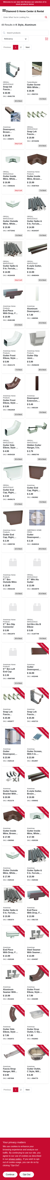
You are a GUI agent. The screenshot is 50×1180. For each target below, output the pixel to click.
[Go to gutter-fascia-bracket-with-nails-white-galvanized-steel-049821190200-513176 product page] (13, 786)
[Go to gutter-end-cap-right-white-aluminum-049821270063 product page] (13, 486)
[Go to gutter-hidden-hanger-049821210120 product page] (37, 441)
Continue (10, 1174)
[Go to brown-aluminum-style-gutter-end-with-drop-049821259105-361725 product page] (13, 307)
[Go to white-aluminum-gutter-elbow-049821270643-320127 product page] (13, 351)
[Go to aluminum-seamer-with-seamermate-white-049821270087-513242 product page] (13, 985)
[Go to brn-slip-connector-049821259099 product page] (13, 620)
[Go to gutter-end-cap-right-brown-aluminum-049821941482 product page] (13, 531)
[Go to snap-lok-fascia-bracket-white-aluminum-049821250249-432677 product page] (13, 707)
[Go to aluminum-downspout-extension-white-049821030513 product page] (37, 307)
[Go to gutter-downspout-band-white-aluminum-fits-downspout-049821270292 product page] (37, 531)
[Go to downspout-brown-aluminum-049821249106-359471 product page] (13, 127)
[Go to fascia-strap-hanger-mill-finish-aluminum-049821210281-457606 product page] (13, 1064)
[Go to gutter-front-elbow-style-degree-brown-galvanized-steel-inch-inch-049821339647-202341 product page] (13, 396)
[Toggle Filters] (46, 38)
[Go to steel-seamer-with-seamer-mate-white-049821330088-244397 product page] (37, 945)
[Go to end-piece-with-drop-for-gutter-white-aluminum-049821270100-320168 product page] (13, 945)
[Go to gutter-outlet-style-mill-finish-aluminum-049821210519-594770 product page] (37, 1064)
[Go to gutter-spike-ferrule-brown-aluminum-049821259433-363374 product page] (13, 262)
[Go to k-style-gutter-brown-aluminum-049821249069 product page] (37, 262)
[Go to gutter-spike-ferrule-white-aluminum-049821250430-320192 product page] (37, 866)
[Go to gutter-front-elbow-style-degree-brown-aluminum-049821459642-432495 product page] (37, 985)
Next (28, 47)
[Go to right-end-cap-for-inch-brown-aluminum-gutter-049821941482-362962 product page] (37, 486)
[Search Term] (25, 17)
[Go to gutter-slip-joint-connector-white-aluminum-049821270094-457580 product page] (37, 351)
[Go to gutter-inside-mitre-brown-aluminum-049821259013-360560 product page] (13, 826)
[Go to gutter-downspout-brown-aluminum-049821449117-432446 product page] (37, 665)
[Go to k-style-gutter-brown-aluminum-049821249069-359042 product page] (37, 786)
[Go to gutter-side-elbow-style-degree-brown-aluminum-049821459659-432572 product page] (13, 1024)
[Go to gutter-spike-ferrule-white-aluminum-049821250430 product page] (37, 217)
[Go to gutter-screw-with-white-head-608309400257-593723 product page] (37, 83)
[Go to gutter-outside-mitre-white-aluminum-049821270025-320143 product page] (13, 217)
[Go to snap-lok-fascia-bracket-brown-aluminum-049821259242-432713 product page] (37, 707)
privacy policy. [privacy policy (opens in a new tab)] (15, 1159)
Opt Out (26, 1174)
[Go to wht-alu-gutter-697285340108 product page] (37, 575)
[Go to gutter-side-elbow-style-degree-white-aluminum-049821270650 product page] (13, 441)
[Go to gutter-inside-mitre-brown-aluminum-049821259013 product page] (37, 172)
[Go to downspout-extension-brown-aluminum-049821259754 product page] (37, 396)
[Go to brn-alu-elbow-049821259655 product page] (37, 620)
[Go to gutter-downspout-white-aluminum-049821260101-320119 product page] (13, 747)
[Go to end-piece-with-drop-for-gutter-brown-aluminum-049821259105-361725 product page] (37, 905)
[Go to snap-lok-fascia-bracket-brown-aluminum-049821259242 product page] (13, 83)
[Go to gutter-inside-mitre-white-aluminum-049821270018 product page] (13, 172)
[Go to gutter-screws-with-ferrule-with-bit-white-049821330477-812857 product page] (37, 747)
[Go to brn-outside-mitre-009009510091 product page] (13, 575)
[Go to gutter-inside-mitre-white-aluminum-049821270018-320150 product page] (37, 826)
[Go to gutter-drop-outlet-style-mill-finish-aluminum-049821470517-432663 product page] (37, 1024)
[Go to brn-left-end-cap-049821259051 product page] (13, 665)
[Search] (46, 17)
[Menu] (4, 10)
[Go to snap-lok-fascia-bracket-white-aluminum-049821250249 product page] (37, 127)
